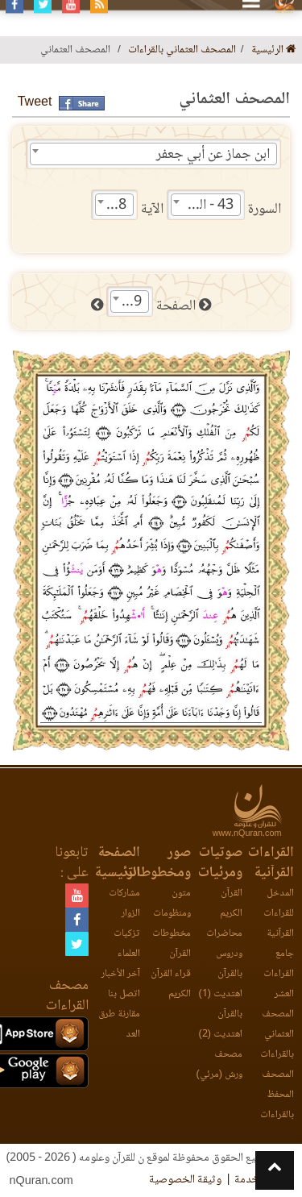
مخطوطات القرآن (171, 943)
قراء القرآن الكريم (171, 984)
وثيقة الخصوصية (185, 1180)
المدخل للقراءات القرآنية (278, 913)
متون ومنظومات (172, 903)
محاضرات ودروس (224, 943)
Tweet (35, 103)
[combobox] (153, 154)
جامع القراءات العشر (278, 974)
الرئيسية (273, 50)
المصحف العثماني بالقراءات (182, 50)
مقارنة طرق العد (119, 1024)
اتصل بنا (124, 994)
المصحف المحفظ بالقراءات (277, 1095)
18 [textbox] (118, 205)
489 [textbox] (130, 302)
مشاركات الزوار (124, 903)
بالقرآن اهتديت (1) (220, 984)
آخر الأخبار (120, 974)
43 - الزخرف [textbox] (203, 205)
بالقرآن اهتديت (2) (220, 1024)
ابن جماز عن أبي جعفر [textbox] (213, 154)
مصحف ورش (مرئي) (219, 1064)
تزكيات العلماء (127, 943)
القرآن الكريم (231, 903)
